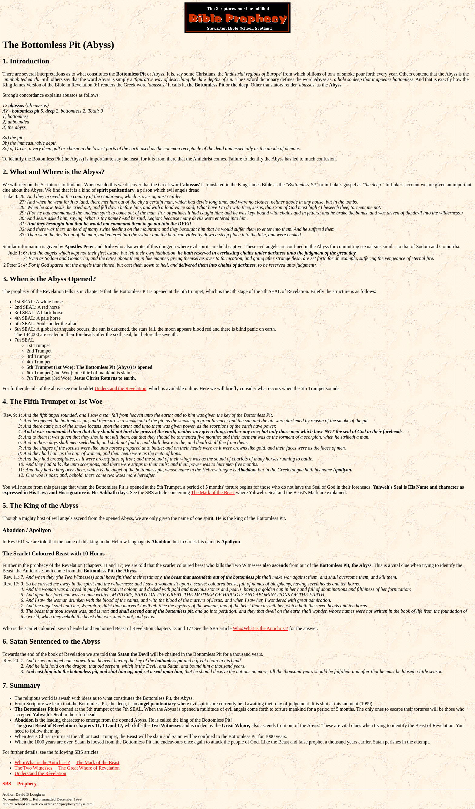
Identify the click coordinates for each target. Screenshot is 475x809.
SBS (6, 783)
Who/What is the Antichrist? (260, 628)
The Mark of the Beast (213, 492)
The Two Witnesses (33, 767)
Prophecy (27, 783)
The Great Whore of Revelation (88, 767)
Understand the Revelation (120, 388)
